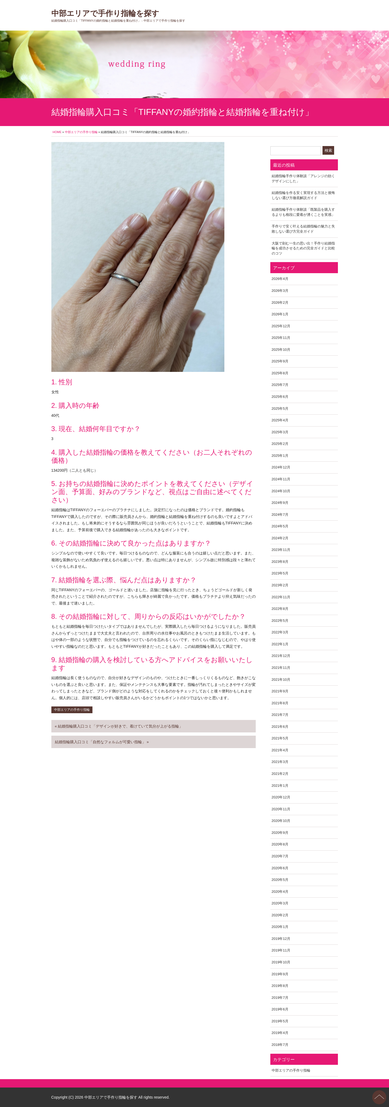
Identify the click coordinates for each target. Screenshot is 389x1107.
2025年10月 (281, 350)
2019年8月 (280, 986)
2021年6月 (280, 727)
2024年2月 (280, 538)
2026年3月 (280, 291)
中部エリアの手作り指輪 (81, 132)
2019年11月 (281, 950)
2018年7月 (280, 1045)
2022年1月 (280, 644)
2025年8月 (280, 373)
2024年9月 (280, 503)
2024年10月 (281, 491)
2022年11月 (281, 597)
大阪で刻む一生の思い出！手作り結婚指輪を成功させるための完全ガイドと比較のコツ (303, 248)
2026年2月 (280, 302)
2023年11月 (281, 550)
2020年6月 (280, 868)
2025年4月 (280, 420)
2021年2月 (280, 774)
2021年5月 (280, 738)
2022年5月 (280, 621)
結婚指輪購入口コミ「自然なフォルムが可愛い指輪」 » (102, 742)
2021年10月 (281, 680)
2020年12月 (281, 797)
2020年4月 (280, 892)
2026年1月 (280, 314)
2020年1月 (280, 927)
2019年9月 (280, 974)
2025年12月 (281, 326)
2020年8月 (280, 844)
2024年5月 (280, 526)
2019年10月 (281, 962)
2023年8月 (280, 562)
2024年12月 (281, 467)
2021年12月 (281, 656)
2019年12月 (281, 939)
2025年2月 (280, 444)
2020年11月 (281, 809)
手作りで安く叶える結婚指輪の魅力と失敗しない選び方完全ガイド (303, 228)
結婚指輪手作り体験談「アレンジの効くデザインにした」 (303, 178)
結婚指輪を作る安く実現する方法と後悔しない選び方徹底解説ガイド (303, 195)
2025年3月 (280, 432)
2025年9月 (280, 361)
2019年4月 (280, 1033)
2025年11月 (281, 338)
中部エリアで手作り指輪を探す (105, 13)
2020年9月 (280, 833)
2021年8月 (280, 703)
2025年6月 (280, 397)
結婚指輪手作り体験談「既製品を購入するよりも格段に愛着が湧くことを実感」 (303, 212)
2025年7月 (280, 385)
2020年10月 (281, 821)
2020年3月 (280, 903)
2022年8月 (280, 609)
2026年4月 (280, 279)
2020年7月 (280, 856)
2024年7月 (280, 515)
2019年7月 (280, 998)
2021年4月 (280, 750)
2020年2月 (280, 915)
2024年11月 (281, 479)
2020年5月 (280, 880)
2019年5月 (280, 1021)
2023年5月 (280, 573)
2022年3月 (280, 632)
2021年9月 (280, 691)
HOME (57, 132)
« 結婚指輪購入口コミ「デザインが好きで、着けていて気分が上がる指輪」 (119, 726)
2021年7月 (280, 715)
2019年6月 (280, 1009)
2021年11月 (281, 668)
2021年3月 (280, 762)
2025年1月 (280, 456)
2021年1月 (280, 786)
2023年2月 (280, 585)
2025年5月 (280, 409)
